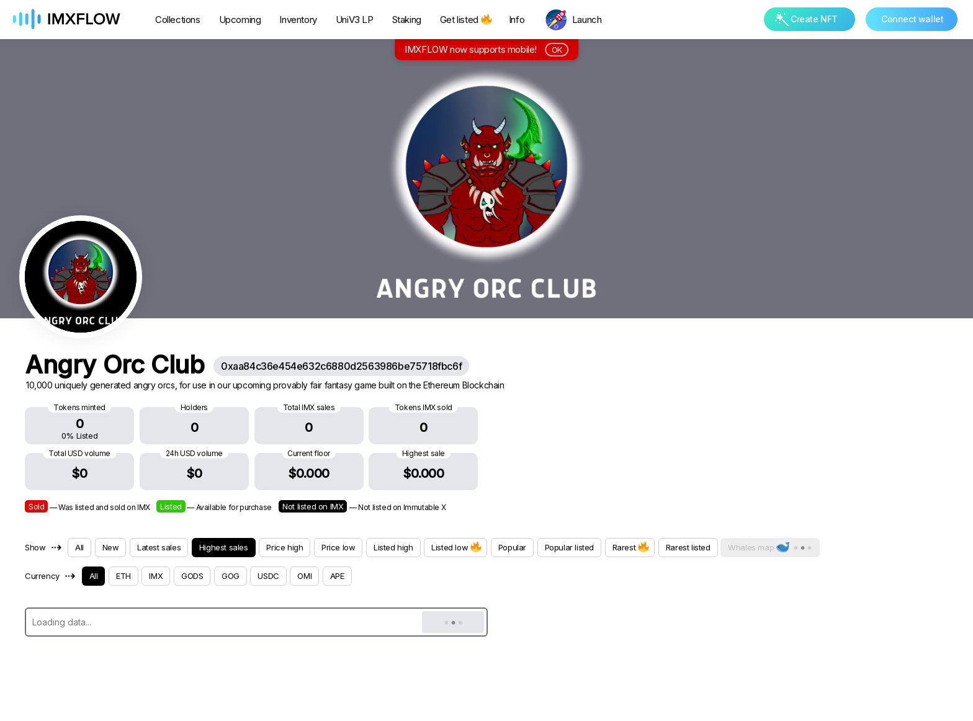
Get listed (465, 19)
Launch (587, 19)
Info (516, 19)
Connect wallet (912, 19)
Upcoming (240, 19)
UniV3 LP (355, 19)
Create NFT (806, 19)
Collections (177, 19)
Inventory (297, 19)
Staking (406, 19)
